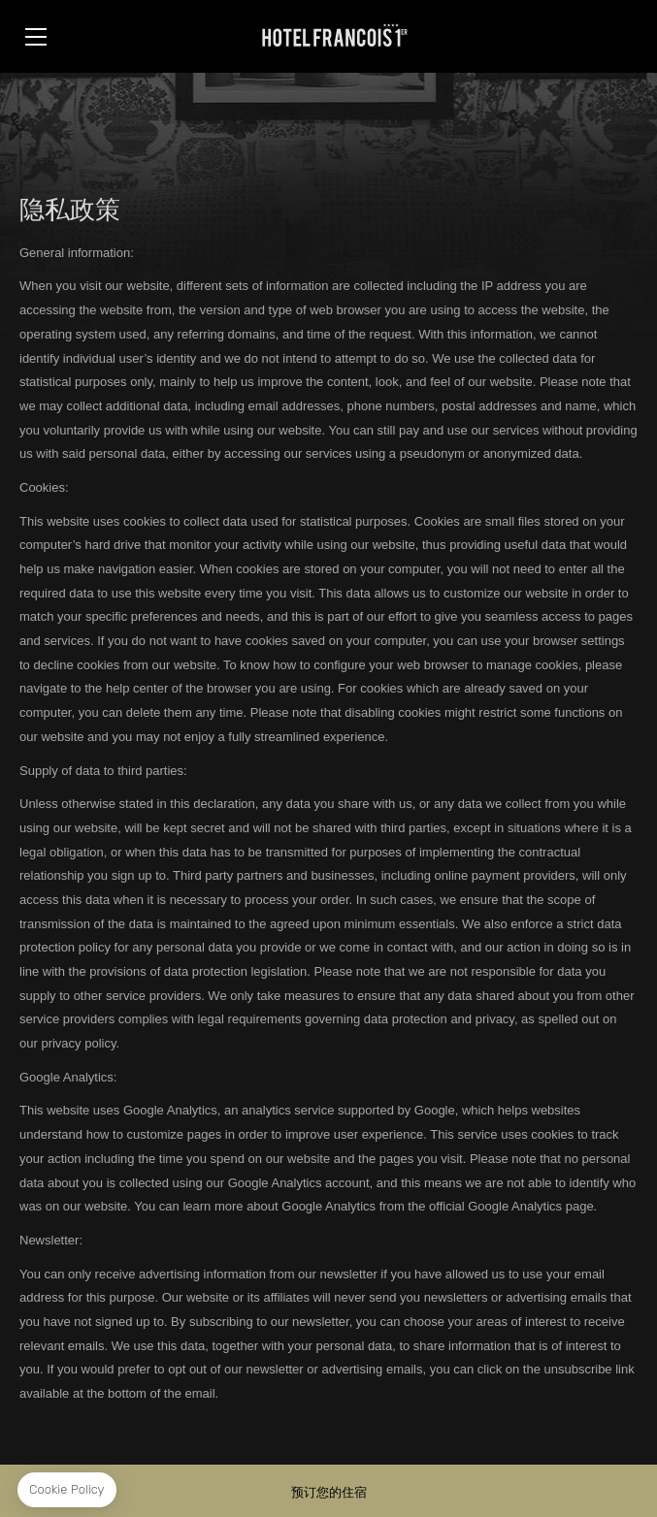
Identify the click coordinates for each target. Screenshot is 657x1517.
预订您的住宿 (329, 1492)
